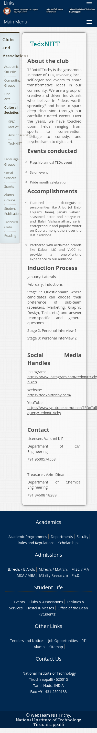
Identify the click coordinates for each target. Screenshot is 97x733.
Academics (48, 522)
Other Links (48, 626)
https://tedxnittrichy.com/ (49, 394)
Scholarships (68, 542)
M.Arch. (61, 569)
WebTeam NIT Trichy (50, 715)
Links (9, 3)
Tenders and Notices (27, 640)
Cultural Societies (11, 110)
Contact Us (48, 658)
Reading (10, 235)
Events (19, 601)
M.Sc (75, 569)
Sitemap (56, 646)
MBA (32, 575)
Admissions (48, 554)
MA (86, 569)
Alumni (40, 646)
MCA (20, 575)
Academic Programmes (27, 536)
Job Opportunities (63, 640)
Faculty (82, 536)
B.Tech (13, 569)
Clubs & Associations (46, 601)
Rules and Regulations (36, 542)
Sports (9, 186)
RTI (84, 640)
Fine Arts (7, 96)
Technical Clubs (11, 224)
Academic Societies (11, 69)
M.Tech (45, 569)
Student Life (48, 587)
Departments (62, 536)
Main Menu (15, 22)
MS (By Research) (53, 575)
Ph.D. (75, 575)
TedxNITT (15, 143)
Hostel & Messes (40, 608)
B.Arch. (29, 569)
